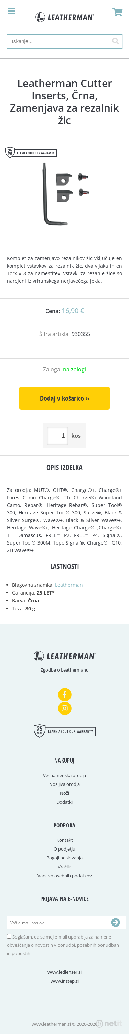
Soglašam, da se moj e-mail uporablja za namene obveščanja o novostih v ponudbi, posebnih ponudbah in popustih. (63, 945)
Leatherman (69, 585)
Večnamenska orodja (64, 775)
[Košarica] (115, 12)
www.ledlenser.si (64, 972)
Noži (64, 793)
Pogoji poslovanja (64, 858)
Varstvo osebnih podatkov (64, 875)
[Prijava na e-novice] (115, 922)
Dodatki (64, 802)
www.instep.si (65, 981)
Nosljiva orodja (64, 784)
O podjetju (64, 849)
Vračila (64, 867)
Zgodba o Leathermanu (65, 670)
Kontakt (64, 840)
